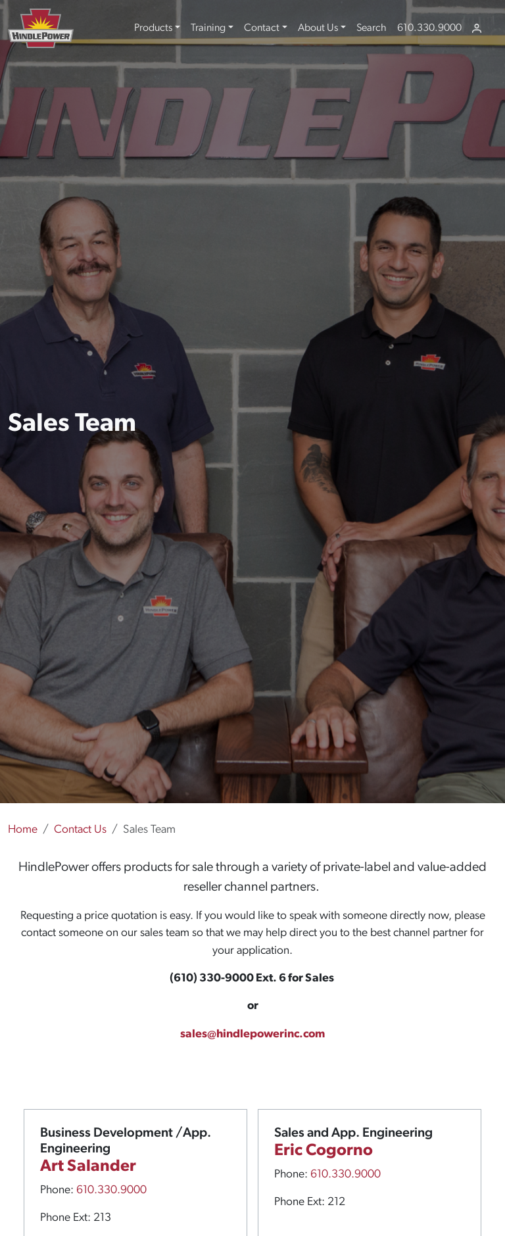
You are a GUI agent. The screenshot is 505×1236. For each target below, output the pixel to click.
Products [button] (153, 28)
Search (371, 28)
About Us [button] (318, 28)
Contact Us (80, 829)
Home (22, 829)
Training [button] (208, 28)
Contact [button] (261, 28)
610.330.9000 (429, 28)
